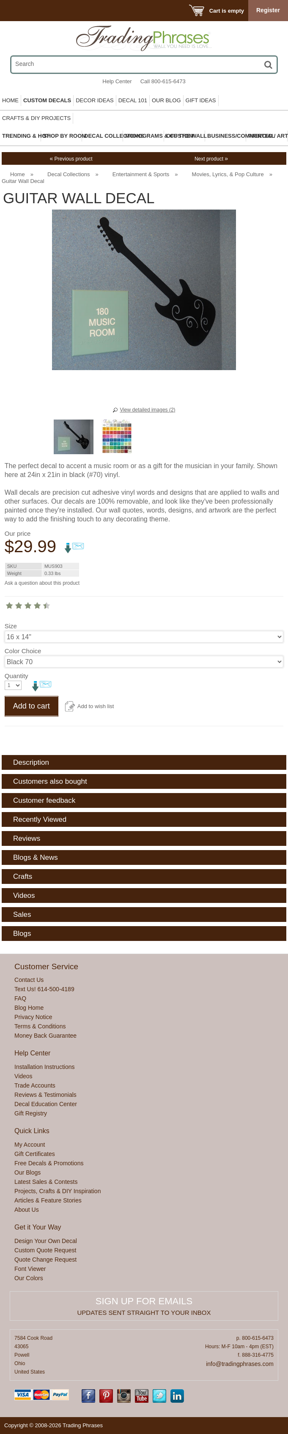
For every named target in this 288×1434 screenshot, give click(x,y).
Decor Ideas (95, 100)
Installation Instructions (44, 1066)
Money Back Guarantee (45, 1035)
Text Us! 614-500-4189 (44, 989)
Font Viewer (30, 1268)
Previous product (70, 159)
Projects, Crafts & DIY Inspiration (57, 1191)
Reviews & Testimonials (45, 1094)
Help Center (117, 81)
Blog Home (29, 1007)
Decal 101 (132, 100)
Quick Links (31, 1130)
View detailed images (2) (147, 410)
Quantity (16, 675)
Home (10, 100)
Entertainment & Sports (140, 174)
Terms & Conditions (40, 1026)
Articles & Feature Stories (48, 1200)
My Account (29, 1144)
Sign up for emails (144, 1301)
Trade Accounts (34, 1085)
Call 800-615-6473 (163, 81)
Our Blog (166, 100)
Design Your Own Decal (45, 1241)
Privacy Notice (33, 1017)
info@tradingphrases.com (240, 1363)
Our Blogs (27, 1172)
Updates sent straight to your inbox (144, 1312)
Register (268, 10)
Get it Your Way (37, 1227)
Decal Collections (68, 174)
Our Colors (28, 1278)
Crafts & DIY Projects (36, 118)
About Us (26, 1209)
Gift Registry (30, 1113)
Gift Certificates (34, 1153)
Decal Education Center (45, 1104)
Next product (211, 159)
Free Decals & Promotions (48, 1163)
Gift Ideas (201, 100)
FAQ (20, 998)
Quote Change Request (45, 1259)
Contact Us (29, 979)
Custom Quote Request (45, 1250)
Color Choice (23, 650)
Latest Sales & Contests (45, 1181)
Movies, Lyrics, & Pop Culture (228, 174)
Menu (17, 10)
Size (11, 626)
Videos (23, 1076)
